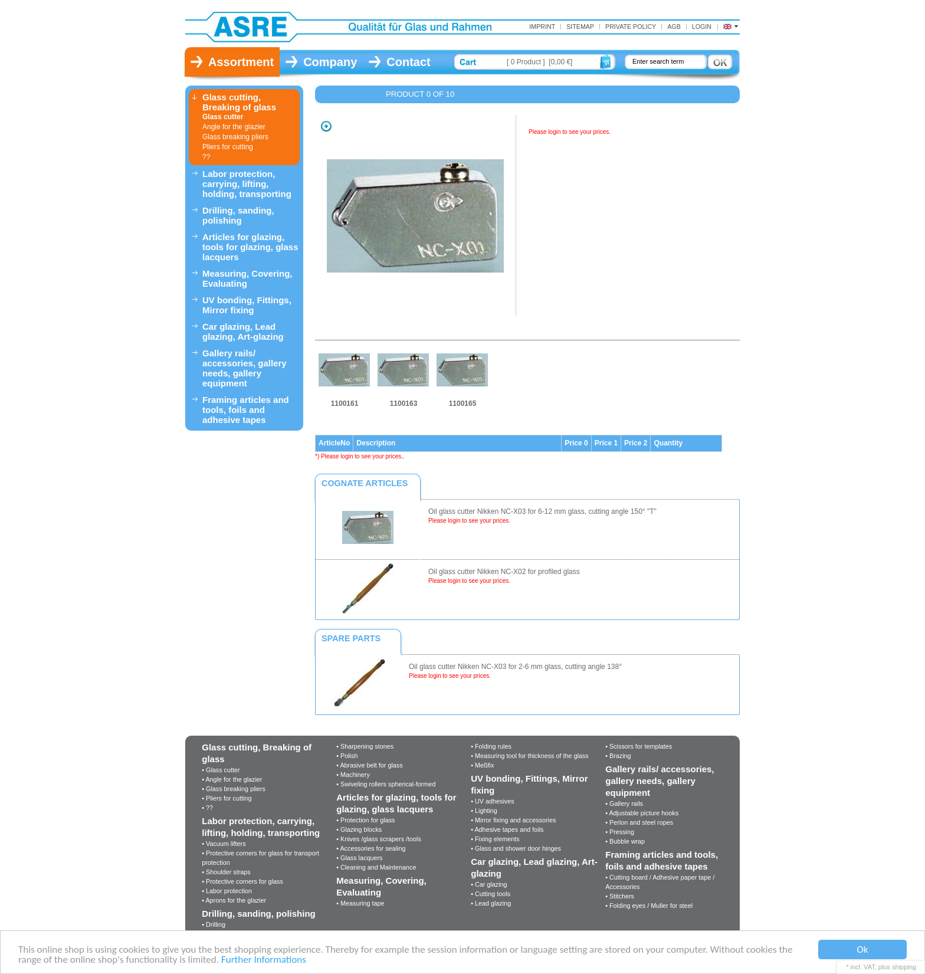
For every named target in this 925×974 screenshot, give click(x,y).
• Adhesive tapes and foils (507, 829)
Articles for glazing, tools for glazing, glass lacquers (250, 247)
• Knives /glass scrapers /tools (378, 838)
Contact (408, 61)
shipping (904, 966)
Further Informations (263, 960)
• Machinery (353, 774)
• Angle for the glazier (232, 779)
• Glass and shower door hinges (516, 848)
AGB (674, 26)
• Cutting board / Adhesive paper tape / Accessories (659, 882)
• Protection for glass (365, 820)
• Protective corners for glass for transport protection (260, 858)
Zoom (326, 126)
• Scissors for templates (638, 746)
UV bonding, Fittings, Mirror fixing (246, 305)
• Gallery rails (624, 803)
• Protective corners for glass (242, 881)
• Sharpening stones (364, 746)
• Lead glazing (491, 903)
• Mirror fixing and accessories (513, 820)
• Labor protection (227, 890)
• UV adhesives (492, 801)
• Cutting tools (490, 893)
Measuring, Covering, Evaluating (247, 278)
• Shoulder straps (226, 871)
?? (206, 157)
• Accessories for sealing (370, 848)
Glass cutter (222, 117)
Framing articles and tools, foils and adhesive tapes (245, 410)
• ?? (207, 807)
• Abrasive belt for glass (369, 765)
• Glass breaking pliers (233, 788)
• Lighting (484, 810)
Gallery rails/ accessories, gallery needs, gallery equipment (244, 368)
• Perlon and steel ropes (639, 822)
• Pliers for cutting (226, 798)
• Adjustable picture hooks (641, 812)
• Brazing (618, 755)
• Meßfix (482, 765)
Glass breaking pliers (235, 137)
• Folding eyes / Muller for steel (649, 905)
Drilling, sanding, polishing (238, 215)
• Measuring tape (360, 903)
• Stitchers (619, 896)
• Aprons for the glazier (234, 900)
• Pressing (619, 831)
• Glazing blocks (359, 829)
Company (330, 61)
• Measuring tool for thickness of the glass (529, 755)
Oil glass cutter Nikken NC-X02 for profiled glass (504, 572)
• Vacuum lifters (223, 843)
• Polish (346, 755)
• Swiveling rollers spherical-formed (385, 784)
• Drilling (213, 924)
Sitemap (580, 26)
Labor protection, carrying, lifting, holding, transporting (246, 184)
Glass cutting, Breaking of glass (239, 102)
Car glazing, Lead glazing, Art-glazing (243, 332)
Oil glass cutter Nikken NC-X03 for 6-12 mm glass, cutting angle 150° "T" (542, 511)
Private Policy (630, 26)
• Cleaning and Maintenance (376, 867)
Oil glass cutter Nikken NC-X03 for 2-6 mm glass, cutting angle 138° (515, 667)
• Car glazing (489, 884)
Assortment (241, 61)
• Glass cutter (221, 769)
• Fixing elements (495, 838)
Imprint (542, 26)
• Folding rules (491, 746)
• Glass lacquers (359, 857)
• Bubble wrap (625, 841)
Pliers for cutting (227, 147)
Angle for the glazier (233, 127)
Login (701, 26)
